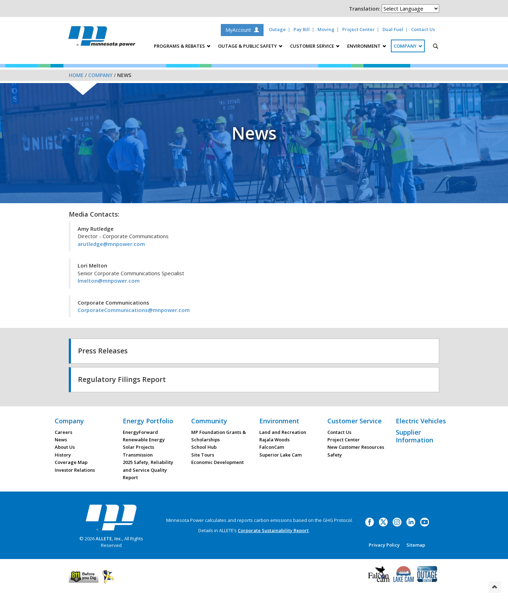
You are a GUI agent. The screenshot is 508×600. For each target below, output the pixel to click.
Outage (277, 29)
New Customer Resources (355, 447)
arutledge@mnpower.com (111, 243)
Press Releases (103, 350)
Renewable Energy (144, 439)
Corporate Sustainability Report (273, 530)
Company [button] (408, 46)
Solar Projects (138, 447)
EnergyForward (140, 432)
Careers (63, 432)
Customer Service (354, 421)
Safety (334, 455)
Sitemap (415, 545)
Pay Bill (302, 29)
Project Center (358, 29)
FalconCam (271, 447)
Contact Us (423, 29)
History (63, 455)
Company (100, 75)
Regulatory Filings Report (122, 379)
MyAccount (242, 30)
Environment (279, 421)
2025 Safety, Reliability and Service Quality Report (148, 470)
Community (209, 421)
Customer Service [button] (314, 46)
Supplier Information (414, 436)
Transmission (138, 455)
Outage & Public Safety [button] (250, 46)
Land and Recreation (282, 432)
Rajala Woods (274, 439)
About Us (65, 447)
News (61, 439)
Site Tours (202, 455)
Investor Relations (75, 470)
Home (76, 75)
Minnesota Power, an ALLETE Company (102, 38)
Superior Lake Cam (280, 455)
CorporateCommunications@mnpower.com (134, 309)
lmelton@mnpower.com (109, 280)
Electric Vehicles (421, 421)
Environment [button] (366, 46)
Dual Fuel (392, 29)
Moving (326, 29)
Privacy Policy (384, 545)
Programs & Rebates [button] (182, 46)
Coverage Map (71, 462)
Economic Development (217, 462)
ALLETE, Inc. (109, 538)
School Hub (204, 447)
